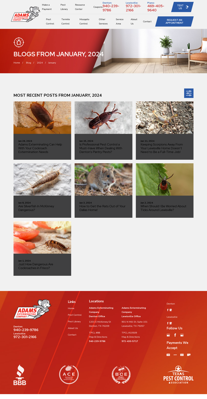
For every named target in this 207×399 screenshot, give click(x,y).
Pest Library (74, 321)
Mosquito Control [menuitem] (84, 21)
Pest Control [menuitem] (50, 21)
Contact (72, 334)
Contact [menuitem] (147, 21)
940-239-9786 (111, 8)
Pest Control (75, 315)
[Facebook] (175, 335)
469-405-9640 (155, 8)
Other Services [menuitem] (103, 21)
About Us (73, 328)
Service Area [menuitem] (119, 21)
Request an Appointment (174, 21)
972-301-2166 (133, 8)
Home (71, 308)
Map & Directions (98, 337)
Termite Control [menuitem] (65, 21)
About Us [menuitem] (134, 21)
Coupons (98, 7)
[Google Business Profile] (168, 335)
